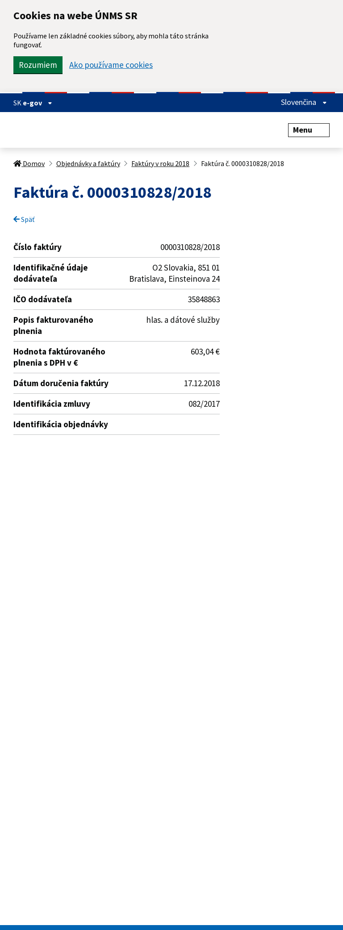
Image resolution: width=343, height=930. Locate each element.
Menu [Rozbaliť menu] (309, 130)
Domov (29, 163)
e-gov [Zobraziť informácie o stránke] (37, 102)
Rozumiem (38, 64)
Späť (23, 219)
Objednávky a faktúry (88, 163)
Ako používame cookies (111, 65)
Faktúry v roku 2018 (160, 163)
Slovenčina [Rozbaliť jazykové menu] (304, 102)
